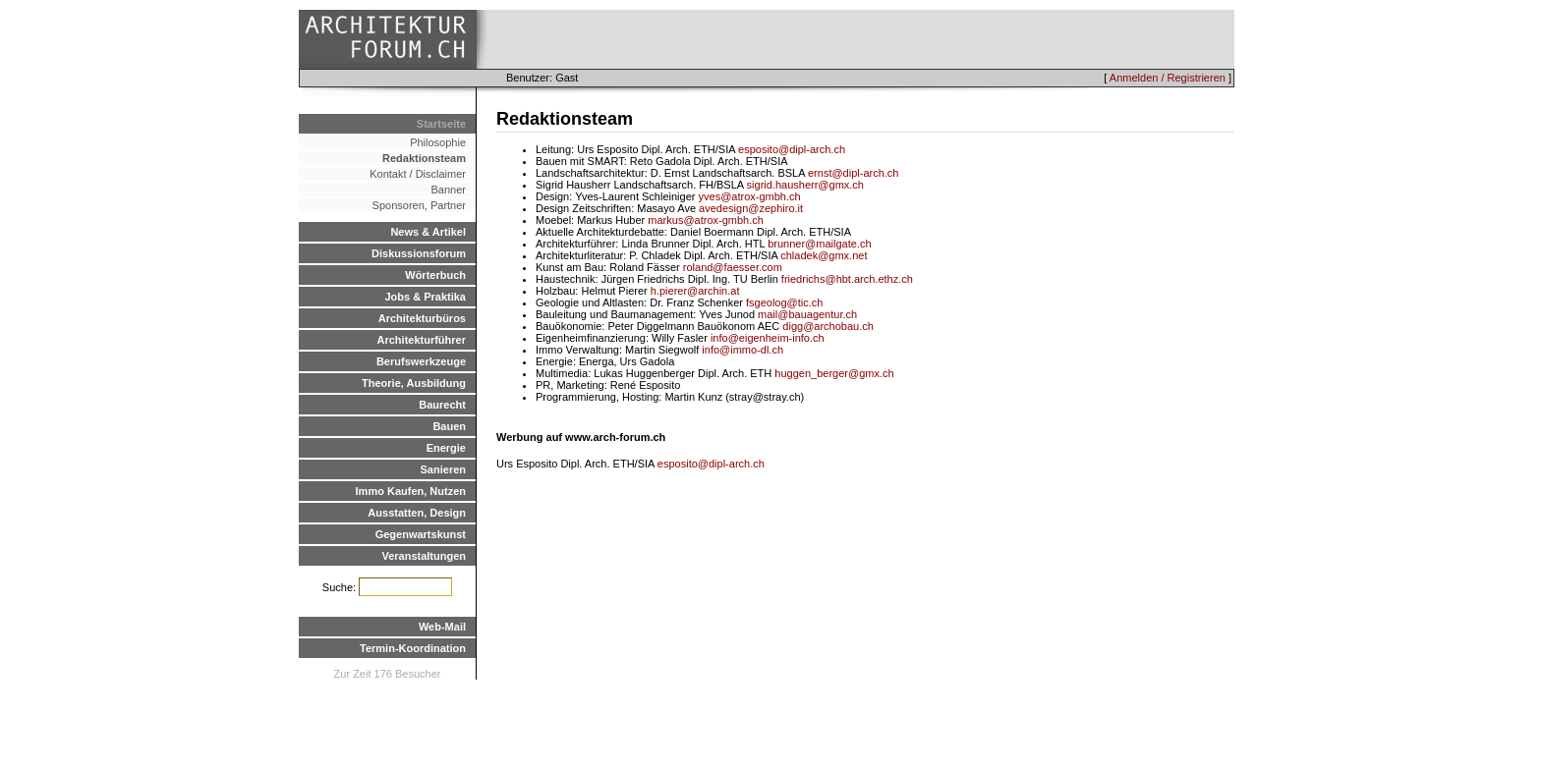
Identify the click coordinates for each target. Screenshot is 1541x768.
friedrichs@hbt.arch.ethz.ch (847, 279)
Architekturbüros (422, 318)
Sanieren (443, 469)
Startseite (441, 124)
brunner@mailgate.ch (819, 243)
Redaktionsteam (424, 158)
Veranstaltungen (423, 556)
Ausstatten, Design (417, 513)
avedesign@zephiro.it (751, 208)
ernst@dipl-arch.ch (853, 173)
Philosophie (438, 142)
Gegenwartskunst (420, 534)
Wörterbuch (435, 275)
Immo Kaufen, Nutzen (411, 491)
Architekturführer (421, 340)
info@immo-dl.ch (742, 350)
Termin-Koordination (413, 648)
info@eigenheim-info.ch (768, 338)
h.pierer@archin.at (695, 291)
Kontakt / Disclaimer (418, 174)
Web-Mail (442, 626)
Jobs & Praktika (425, 296)
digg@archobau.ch (828, 326)
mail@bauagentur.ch (807, 314)
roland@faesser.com (732, 267)
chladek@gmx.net (823, 255)
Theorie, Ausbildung (414, 383)
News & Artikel (428, 232)
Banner (448, 189)
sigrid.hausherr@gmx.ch (805, 185)
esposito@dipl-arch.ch (791, 149)
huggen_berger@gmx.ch (833, 373)
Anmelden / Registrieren (1168, 77)
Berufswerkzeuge (421, 361)
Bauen (449, 426)
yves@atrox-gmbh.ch (750, 196)
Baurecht (442, 405)
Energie (446, 448)
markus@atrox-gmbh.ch (706, 220)
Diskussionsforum (418, 253)
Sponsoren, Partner (419, 205)
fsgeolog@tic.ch (784, 302)
